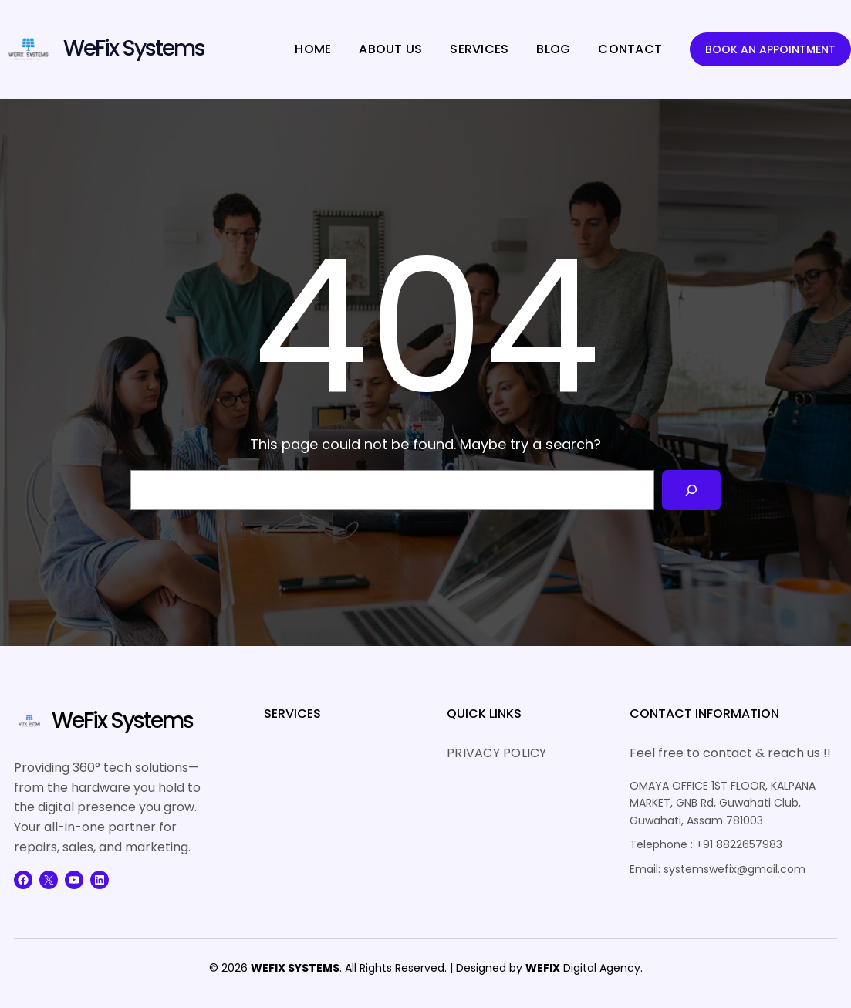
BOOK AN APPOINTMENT (770, 49)
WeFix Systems (133, 48)
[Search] (691, 490)
